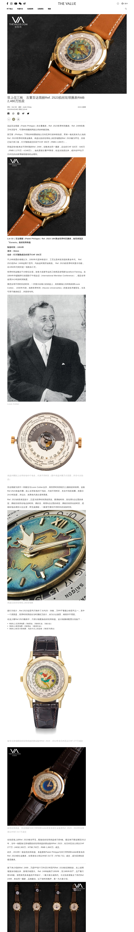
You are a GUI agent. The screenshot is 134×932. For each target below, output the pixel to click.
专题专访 (20, 9)
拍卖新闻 (30, 9)
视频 (49, 9)
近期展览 (40, 9)
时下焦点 (10, 9)
